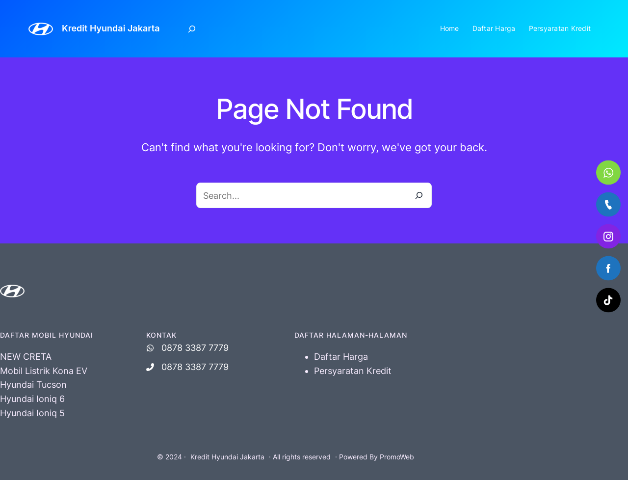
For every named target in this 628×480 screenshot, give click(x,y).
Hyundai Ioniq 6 (32, 399)
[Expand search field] (192, 29)
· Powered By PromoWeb (374, 457)
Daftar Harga (494, 28)
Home (449, 28)
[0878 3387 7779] (187, 348)
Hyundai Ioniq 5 (32, 413)
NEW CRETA (26, 356)
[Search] (419, 195)
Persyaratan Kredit (560, 28)
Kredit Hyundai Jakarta (111, 28)
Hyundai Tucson (33, 384)
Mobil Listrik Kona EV (43, 371)
